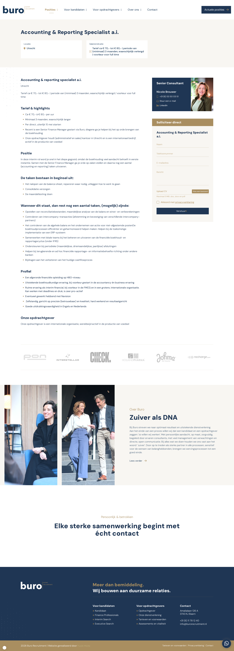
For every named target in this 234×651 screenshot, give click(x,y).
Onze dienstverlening (150, 615)
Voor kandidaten (75, 10)
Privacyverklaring (189, 645)
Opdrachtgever (147, 610)
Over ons (134, 10)
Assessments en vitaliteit (152, 623)
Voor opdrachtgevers (107, 10)
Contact (152, 9)
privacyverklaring (184, 202)
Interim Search (103, 619)
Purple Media (84, 645)
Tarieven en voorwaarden (152, 619)
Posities (51, 10)
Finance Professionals (106, 615)
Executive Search (104, 623)
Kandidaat (100, 610)
